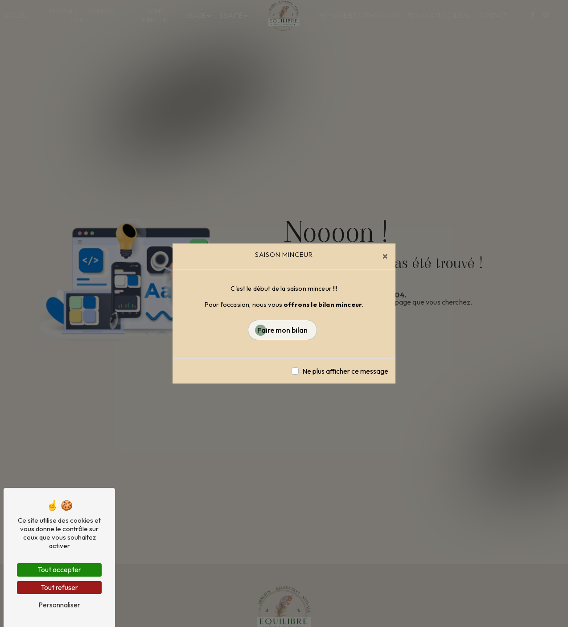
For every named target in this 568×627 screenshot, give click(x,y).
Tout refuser (59, 587)
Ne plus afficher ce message (345, 371)
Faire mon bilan (282, 330)
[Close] (385, 255)
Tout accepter (59, 569)
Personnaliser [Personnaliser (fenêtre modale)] (59, 604)
